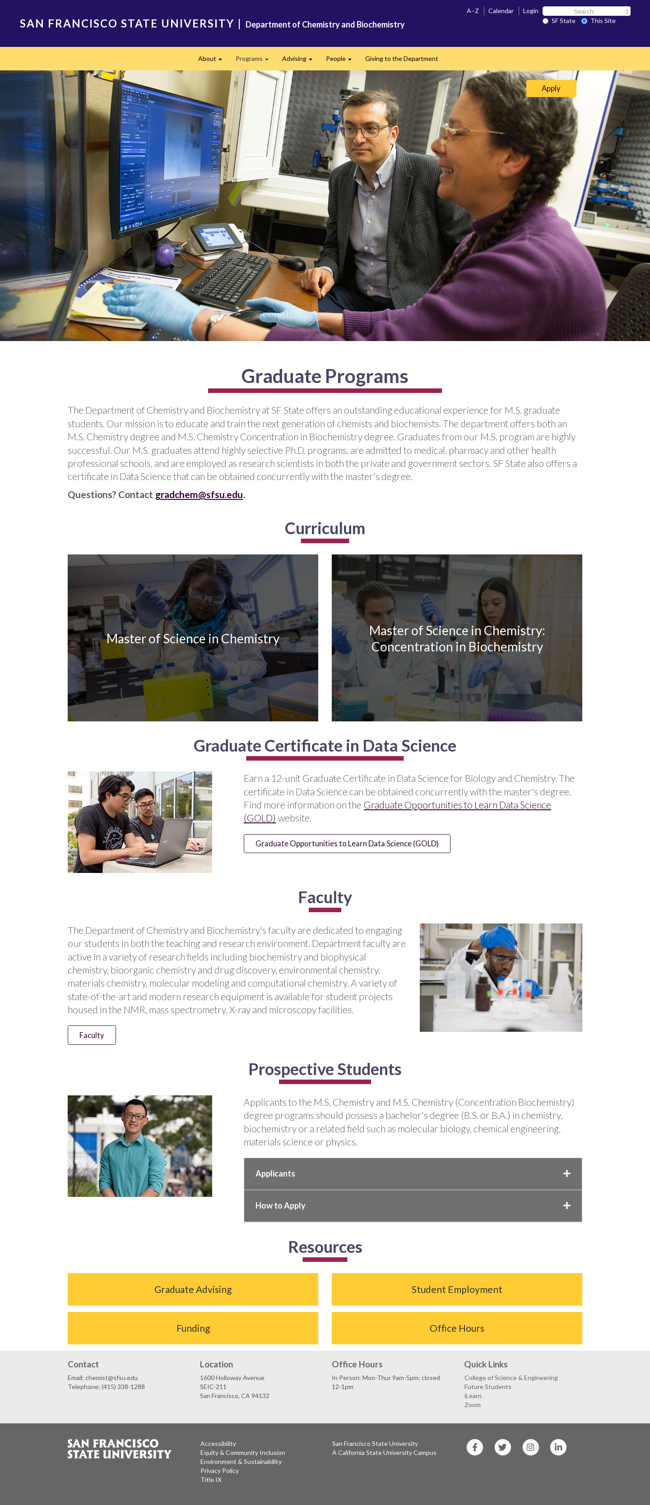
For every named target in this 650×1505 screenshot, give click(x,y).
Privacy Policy (219, 1470)
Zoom (472, 1404)
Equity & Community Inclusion (242, 1452)
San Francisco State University (375, 1443)
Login (531, 10)
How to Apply (413, 1205)
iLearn (473, 1395)
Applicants (413, 1173)
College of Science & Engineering (511, 1377)
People (342, 61)
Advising (300, 61)
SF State (559, 20)
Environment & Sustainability (241, 1461)
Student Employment (457, 1289)
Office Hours (457, 1328)
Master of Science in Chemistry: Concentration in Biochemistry (457, 638)
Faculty (91, 1035)
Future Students (487, 1386)
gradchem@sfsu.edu (199, 494)
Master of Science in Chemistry (193, 638)
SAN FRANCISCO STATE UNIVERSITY (127, 23)
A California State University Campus (384, 1452)
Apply (551, 88)
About (213, 61)
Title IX (211, 1479)
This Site (598, 20)
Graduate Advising (193, 1289)
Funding (193, 1328)
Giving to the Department (401, 58)
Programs (255, 61)
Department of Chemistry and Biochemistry (325, 24)
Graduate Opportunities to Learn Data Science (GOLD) (347, 843)
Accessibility (218, 1443)
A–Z (473, 10)
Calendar (501, 10)
